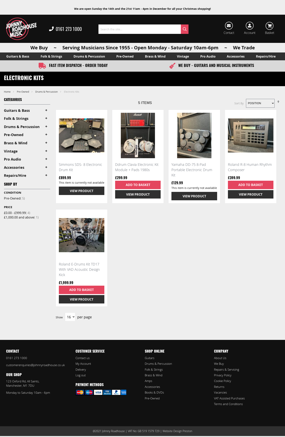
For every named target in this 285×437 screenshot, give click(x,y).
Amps (148, 381)
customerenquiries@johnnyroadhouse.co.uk (35, 365)
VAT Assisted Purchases (229, 398)
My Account (83, 364)
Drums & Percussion (46, 91)
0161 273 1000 (65, 29)
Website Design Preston (177, 431)
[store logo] (21, 29)
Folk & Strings (154, 369)
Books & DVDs (154, 392)
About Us (220, 358)
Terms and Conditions (228, 404)
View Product (81, 191)
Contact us (83, 358)
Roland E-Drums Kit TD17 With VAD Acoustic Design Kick (79, 269)
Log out (81, 375)
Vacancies (220, 392)
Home (7, 91)
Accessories (152, 387)
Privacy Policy (222, 375)
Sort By (239, 103)
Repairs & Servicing (226, 369)
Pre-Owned (23, 91)
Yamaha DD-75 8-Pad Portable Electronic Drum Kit (191, 169)
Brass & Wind (153, 375)
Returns (219, 387)
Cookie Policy (222, 381)
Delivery (81, 369)
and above (21, 217)
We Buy (219, 364)
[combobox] (143, 29)
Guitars (149, 358)
